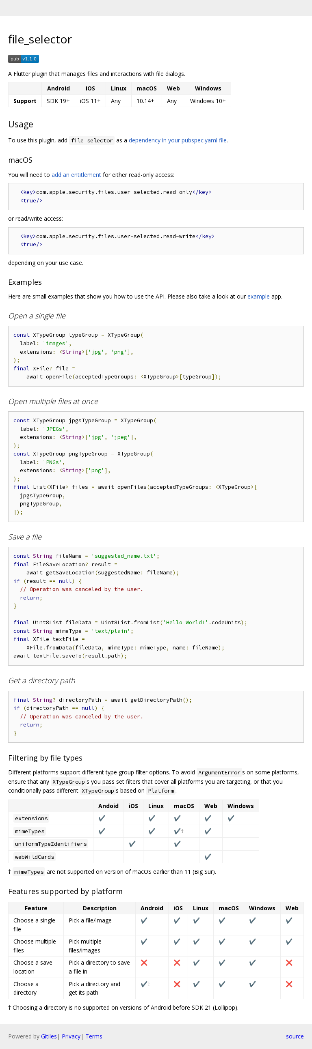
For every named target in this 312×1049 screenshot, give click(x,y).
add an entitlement (76, 174)
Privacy (71, 1036)
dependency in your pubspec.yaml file (178, 140)
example (258, 296)
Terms (93, 1036)
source (295, 1036)
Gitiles (49, 1036)
